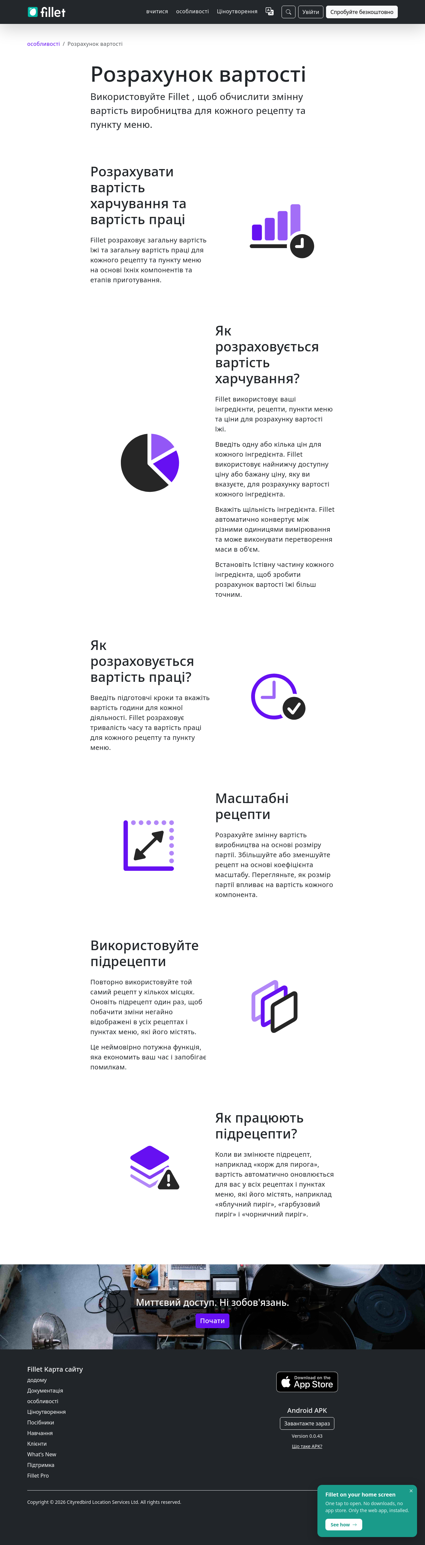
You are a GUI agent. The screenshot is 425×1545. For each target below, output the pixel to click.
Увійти (310, 12)
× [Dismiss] (411, 1491)
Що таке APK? (307, 1446)
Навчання (40, 1433)
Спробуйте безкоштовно (361, 12)
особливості (42, 1401)
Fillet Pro (38, 1475)
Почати (212, 1320)
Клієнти (37, 1443)
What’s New (41, 1454)
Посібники (40, 1422)
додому (37, 1380)
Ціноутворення (237, 11)
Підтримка (40, 1465)
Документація (45, 1390)
